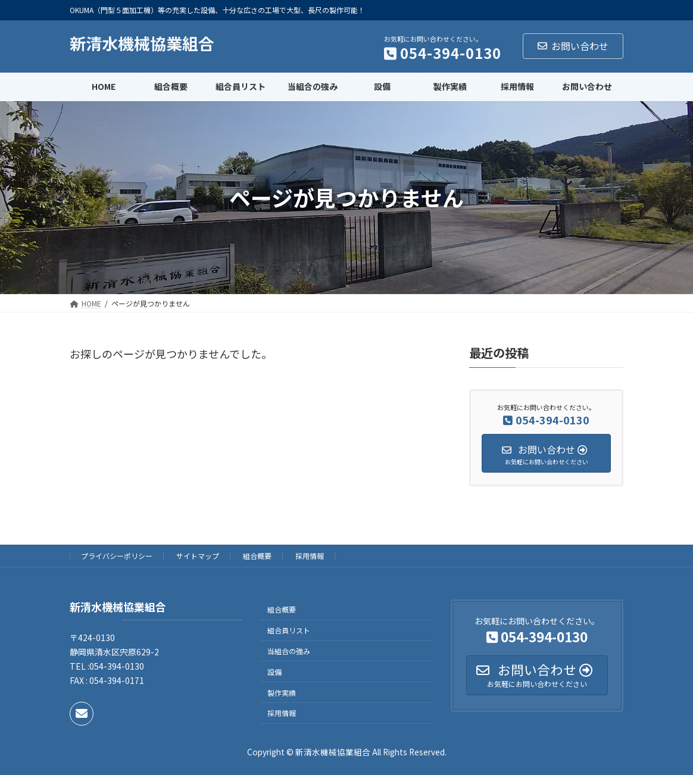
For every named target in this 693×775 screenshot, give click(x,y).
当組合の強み (288, 651)
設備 (274, 672)
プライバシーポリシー (116, 556)
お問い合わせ (573, 46)
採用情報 (309, 556)
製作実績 (281, 693)
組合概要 (257, 556)
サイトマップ (197, 556)
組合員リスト (288, 630)
